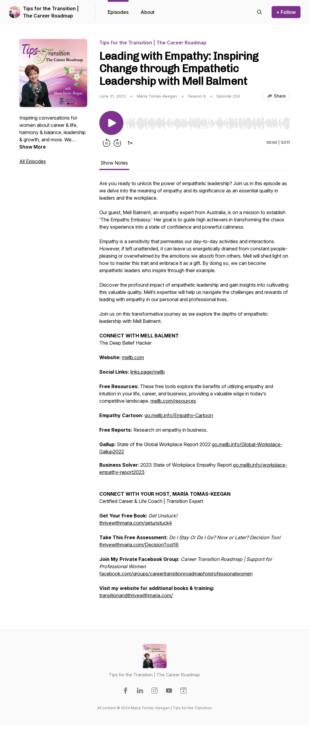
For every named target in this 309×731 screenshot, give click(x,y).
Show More (32, 147)
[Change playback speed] (130, 143)
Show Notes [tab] (114, 163)
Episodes (118, 12)
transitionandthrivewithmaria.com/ (136, 595)
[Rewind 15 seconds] (106, 143)
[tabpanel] (194, 392)
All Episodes (32, 161)
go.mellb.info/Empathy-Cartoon (179, 415)
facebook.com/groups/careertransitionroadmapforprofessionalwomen (176, 574)
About (147, 12)
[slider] (208, 123)
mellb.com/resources (173, 401)
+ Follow (286, 12)
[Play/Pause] (111, 123)
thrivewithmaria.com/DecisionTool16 (139, 545)
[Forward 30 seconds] (117, 143)
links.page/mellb (147, 372)
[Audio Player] (208, 121)
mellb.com (133, 357)
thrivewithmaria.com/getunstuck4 (135, 523)
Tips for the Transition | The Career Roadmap (51, 12)
